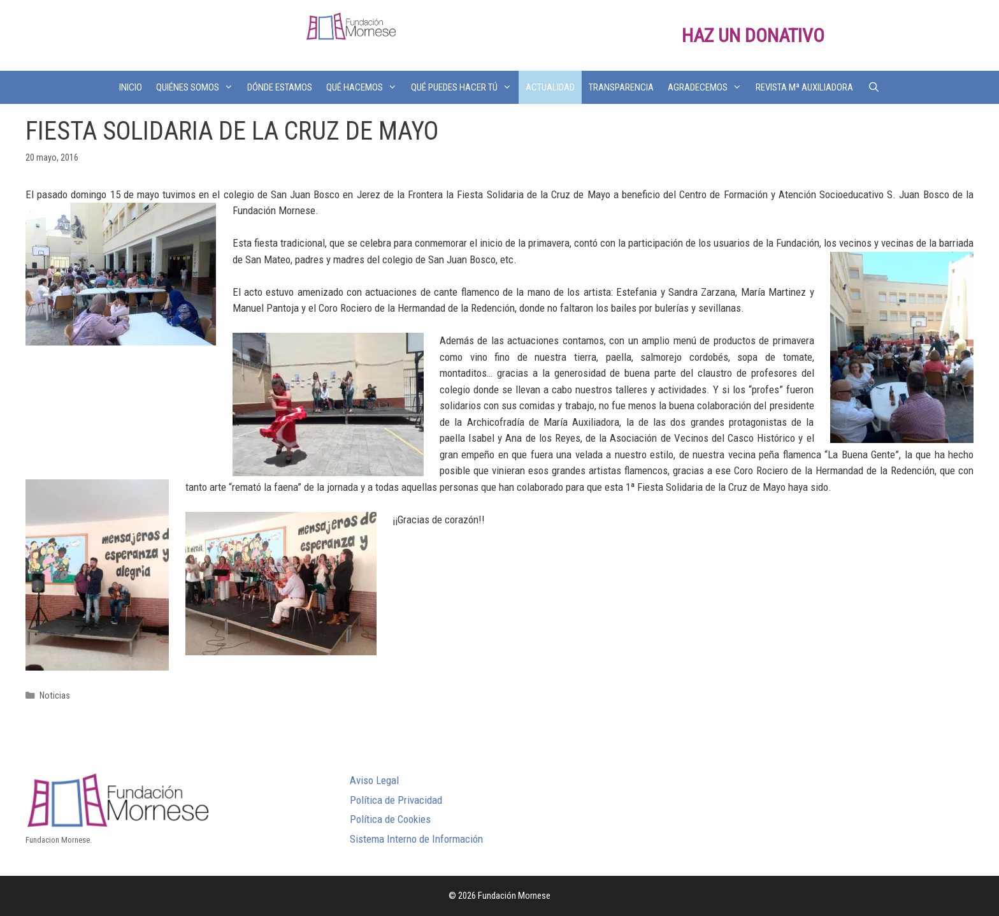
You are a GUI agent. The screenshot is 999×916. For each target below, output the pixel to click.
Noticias (55, 695)
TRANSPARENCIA (621, 87)
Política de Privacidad (396, 800)
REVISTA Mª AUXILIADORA (804, 87)
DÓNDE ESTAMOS (279, 87)
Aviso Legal (374, 780)
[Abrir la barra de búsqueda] (873, 87)
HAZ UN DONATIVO (753, 35)
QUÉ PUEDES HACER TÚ (465, 87)
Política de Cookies (390, 819)
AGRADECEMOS (708, 87)
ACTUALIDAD (550, 87)
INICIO (130, 87)
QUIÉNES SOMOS (198, 87)
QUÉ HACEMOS (365, 87)
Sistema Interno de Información (416, 838)
